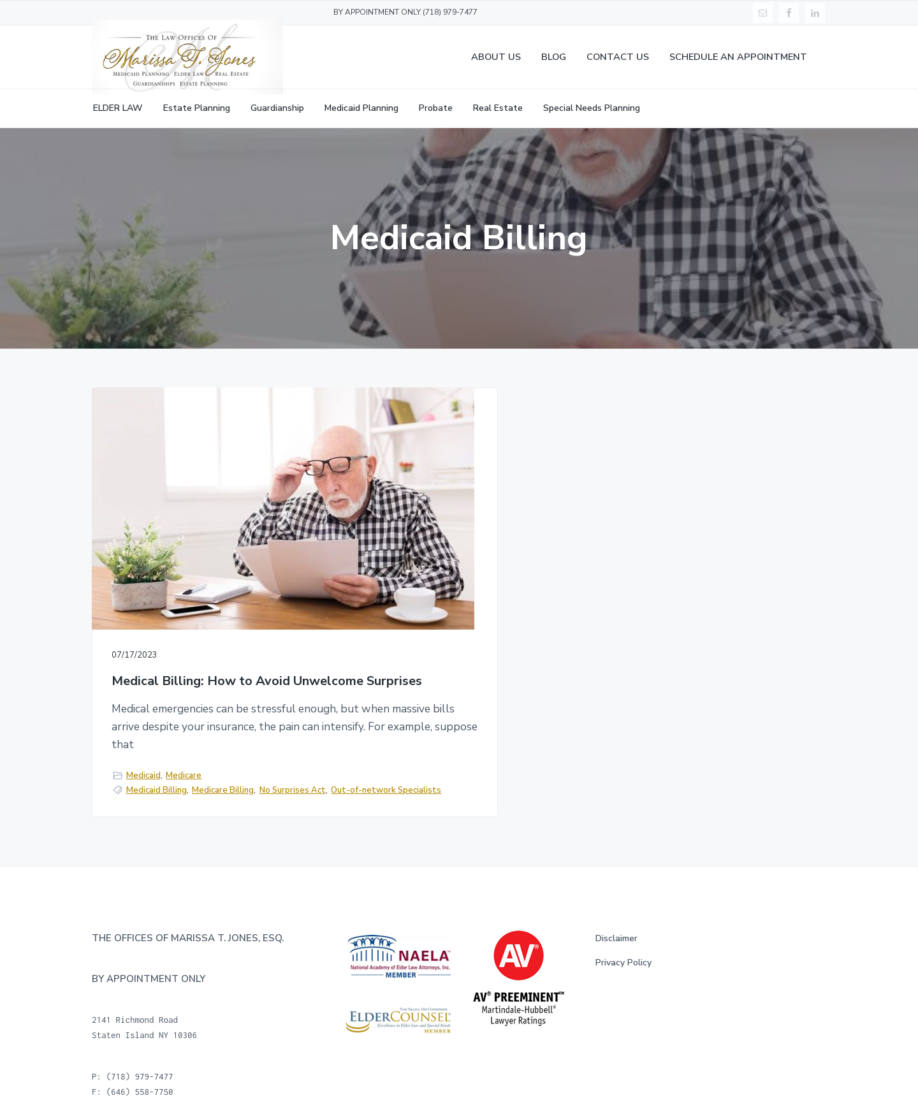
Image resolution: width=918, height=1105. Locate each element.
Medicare (183, 736)
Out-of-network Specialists (240, 764)
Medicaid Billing (156, 751)
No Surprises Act (146, 764)
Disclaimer (616, 918)
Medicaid (143, 736)
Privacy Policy (623, 943)
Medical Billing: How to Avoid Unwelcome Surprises (201, 593)
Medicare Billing (223, 751)
